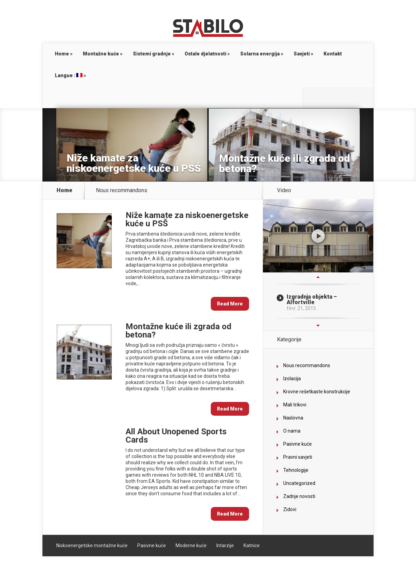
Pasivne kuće (297, 444)
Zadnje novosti (299, 496)
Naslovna (293, 418)
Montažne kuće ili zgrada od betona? (284, 163)
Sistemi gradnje (153, 53)
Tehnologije (295, 470)
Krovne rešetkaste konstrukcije (316, 391)
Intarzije (225, 545)
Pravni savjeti (297, 457)
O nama (291, 431)
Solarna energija (261, 53)
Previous (318, 277)
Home (63, 53)
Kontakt (333, 53)
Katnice (252, 545)
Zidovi (289, 509)
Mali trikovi (294, 404)
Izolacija (292, 378)
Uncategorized (299, 483)
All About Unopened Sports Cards (176, 436)
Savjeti (303, 53)
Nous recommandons (306, 365)
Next (318, 325)
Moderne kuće (191, 545)
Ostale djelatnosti (207, 53)
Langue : (70, 75)
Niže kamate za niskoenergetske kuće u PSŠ (134, 163)
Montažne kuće (102, 53)
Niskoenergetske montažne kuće (92, 545)
